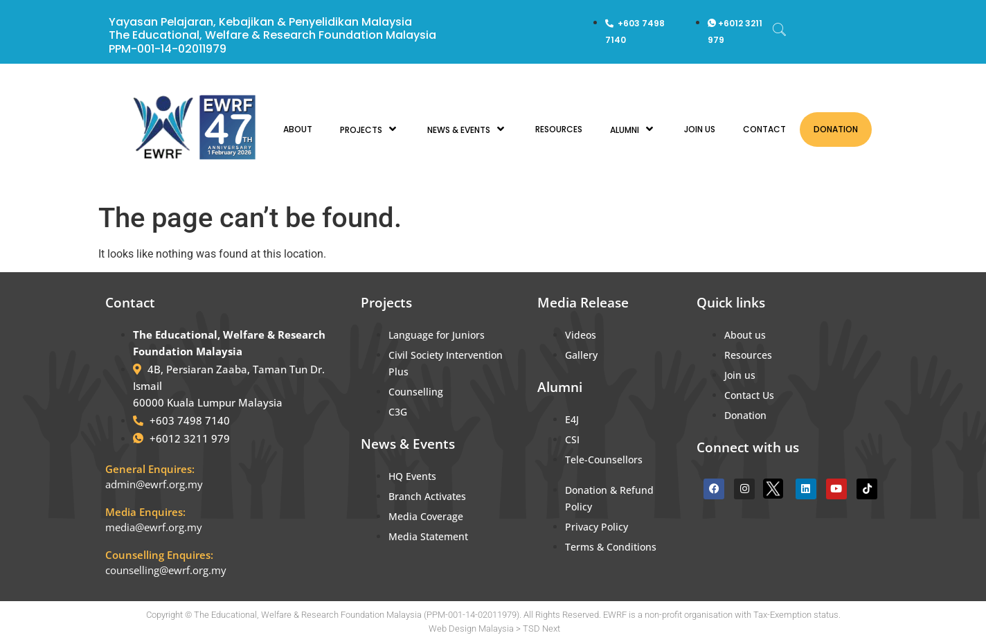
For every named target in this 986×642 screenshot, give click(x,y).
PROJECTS (370, 129)
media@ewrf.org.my (153, 527)
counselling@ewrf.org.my (165, 570)
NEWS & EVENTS (467, 129)
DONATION (836, 129)
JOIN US (699, 129)
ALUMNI (633, 129)
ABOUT (297, 129)
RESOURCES (558, 129)
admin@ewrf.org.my (154, 484)
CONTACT (764, 129)
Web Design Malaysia (471, 628)
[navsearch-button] (780, 31)
